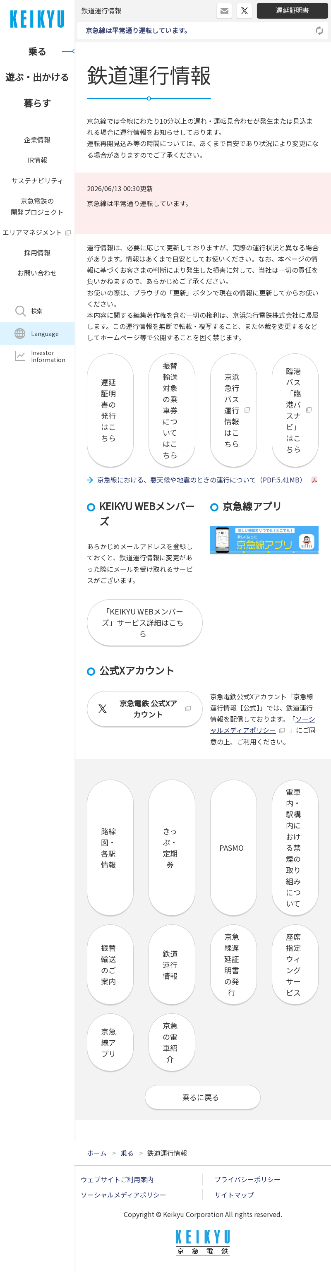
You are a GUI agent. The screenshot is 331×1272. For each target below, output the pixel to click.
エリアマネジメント (32, 232)
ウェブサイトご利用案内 (117, 1179)
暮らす (37, 102)
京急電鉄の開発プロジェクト (37, 206)
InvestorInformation (48, 356)
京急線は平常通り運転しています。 (138, 30)
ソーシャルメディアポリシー (123, 1195)
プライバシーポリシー (247, 1179)
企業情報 (37, 139)
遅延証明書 (292, 10)
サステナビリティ (37, 180)
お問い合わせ (37, 273)
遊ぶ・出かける (37, 76)
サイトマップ (234, 1195)
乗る (37, 51)
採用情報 (37, 252)
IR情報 (37, 160)
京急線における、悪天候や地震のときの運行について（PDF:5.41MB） (201, 480)
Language (45, 333)
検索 (37, 311)
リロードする (320, 30)
